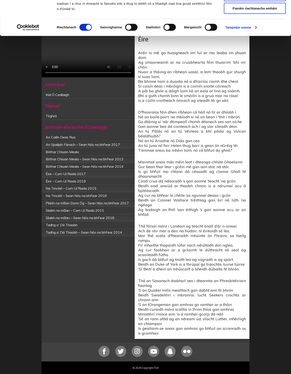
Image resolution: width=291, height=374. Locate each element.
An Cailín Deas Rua (60, 137)
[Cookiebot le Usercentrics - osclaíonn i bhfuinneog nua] (28, 55)
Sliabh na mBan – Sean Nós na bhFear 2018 (80, 218)
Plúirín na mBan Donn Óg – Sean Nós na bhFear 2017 (87, 203)
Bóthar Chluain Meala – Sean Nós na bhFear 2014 (84, 166)
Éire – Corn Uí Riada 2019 (66, 181)
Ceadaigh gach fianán (255, 11)
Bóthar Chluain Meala (62, 152)
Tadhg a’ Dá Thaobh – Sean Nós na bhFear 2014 (84, 232)
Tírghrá (51, 116)
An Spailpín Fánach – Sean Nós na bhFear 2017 (83, 144)
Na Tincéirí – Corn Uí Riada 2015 (71, 188)
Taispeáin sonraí (238, 55)
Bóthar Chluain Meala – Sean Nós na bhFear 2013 (84, 159)
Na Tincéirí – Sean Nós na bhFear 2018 (76, 196)
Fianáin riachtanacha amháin (255, 36)
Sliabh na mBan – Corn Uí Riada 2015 (75, 210)
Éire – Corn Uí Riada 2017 (66, 174)
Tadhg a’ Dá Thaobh (62, 225)
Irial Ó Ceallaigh (57, 95)
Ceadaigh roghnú (254, 23)
